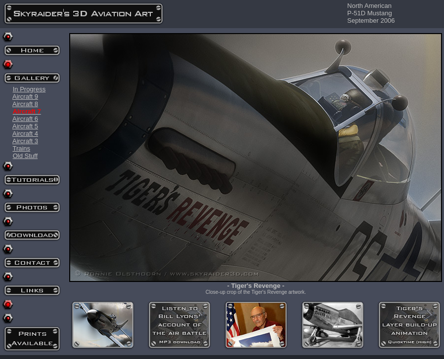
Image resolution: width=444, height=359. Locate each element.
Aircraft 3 (25, 141)
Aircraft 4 (25, 133)
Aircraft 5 (25, 126)
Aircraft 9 (25, 96)
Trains (21, 148)
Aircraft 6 (25, 118)
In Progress (29, 89)
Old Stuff (25, 156)
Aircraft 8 (25, 104)
